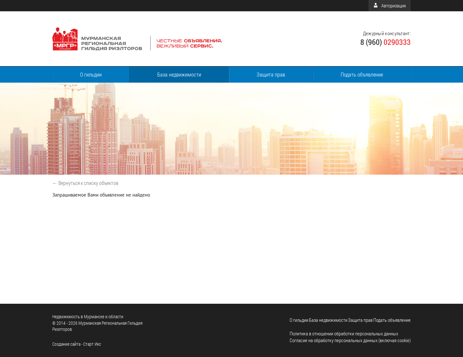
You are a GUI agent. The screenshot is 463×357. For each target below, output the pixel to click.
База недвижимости (179, 74)
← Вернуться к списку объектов (85, 182)
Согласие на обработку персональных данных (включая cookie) (350, 340)
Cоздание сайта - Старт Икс (76, 344)
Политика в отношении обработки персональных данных (344, 333)
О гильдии (91, 74)
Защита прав (271, 74)
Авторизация (390, 5)
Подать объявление (362, 74)
